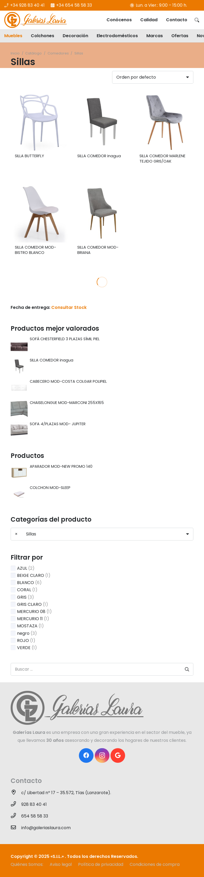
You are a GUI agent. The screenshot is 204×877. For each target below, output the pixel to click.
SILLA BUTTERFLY (29, 156)
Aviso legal (61, 864)
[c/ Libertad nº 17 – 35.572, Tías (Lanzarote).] (16, 793)
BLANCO (25, 583)
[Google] (117, 755)
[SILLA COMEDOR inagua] (102, 122)
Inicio (15, 53)
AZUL (22, 568)
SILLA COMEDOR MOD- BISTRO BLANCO (35, 250)
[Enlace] (35, 20)
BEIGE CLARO (30, 575)
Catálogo (33, 53)
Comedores (58, 53)
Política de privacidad (100, 864)
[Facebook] (86, 755)
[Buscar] (197, 20)
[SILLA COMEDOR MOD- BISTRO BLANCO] (40, 213)
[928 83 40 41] (16, 804)
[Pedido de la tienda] (152, 77)
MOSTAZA (27, 626)
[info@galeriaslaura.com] (16, 828)
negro (23, 633)
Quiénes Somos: (27, 864)
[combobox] (102, 534)
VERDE (24, 648)
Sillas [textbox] (25, 534)
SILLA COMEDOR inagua (99, 156)
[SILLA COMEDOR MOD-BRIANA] (102, 213)
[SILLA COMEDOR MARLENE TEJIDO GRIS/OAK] (164, 122)
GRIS (22, 597)
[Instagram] (102, 755)
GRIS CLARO (29, 604)
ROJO (23, 640)
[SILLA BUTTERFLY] (40, 122)
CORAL (24, 590)
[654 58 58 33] (16, 816)
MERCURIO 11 (30, 619)
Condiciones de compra (155, 864)
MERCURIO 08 (31, 611)
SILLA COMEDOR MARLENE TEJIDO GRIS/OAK (162, 158)
